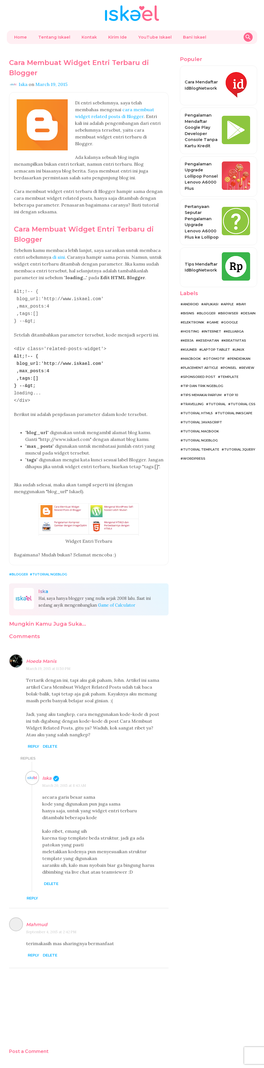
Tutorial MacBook (201, 431)
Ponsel (230, 368)
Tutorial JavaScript (202, 422)
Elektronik (193, 322)
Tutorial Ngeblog (49, 567)
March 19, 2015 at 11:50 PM (48, 661)
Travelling (193, 404)
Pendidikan (240, 359)
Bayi (242, 304)
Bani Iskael (194, 37)
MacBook (192, 359)
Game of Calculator (116, 597)
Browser (229, 313)
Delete (50, 739)
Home (20, 37)
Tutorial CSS (243, 404)
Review (247, 368)
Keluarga (235, 331)
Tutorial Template (201, 449)
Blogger (20, 567)
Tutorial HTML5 (198, 413)
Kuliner (190, 350)
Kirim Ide (117, 37)
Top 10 (232, 395)
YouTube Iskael (155, 37)
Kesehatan (208, 340)
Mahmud (36, 917)
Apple (228, 304)
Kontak (89, 37)
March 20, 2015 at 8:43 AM (64, 778)
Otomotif (215, 359)
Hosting (191, 331)
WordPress (194, 459)
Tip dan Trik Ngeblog (203, 386)
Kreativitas (235, 340)
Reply (33, 739)
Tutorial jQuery (239, 449)
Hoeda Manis (41, 654)
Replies (28, 751)
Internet (212, 331)
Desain (249, 313)
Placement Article (200, 368)
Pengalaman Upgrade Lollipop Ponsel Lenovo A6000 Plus (201, 176)
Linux (239, 350)
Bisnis (188, 313)
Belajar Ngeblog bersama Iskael (126, 1062)
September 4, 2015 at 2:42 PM (51, 924)
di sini (58, 257)
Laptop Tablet (216, 350)
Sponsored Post (199, 377)
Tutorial (217, 404)
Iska (47, 770)
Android (191, 304)
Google (230, 322)
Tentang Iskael (54, 37)
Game (214, 322)
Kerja (188, 340)
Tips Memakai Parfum (202, 395)
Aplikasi (211, 304)
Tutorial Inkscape (235, 413)
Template (229, 377)
